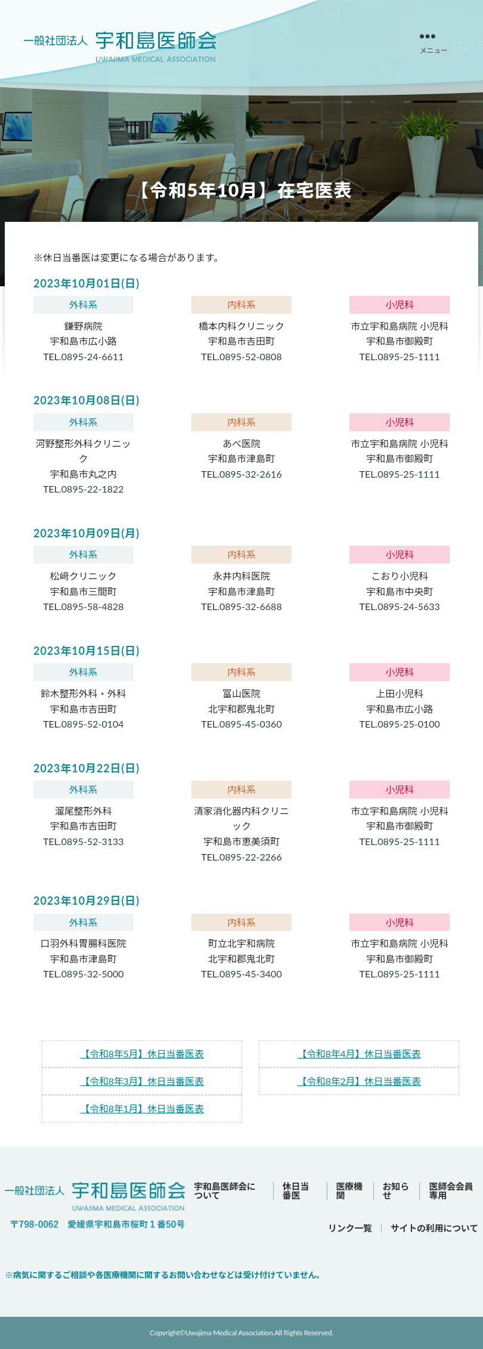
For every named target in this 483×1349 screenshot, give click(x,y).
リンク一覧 (350, 1228)
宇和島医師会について (224, 1191)
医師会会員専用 (451, 1191)
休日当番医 (296, 1191)
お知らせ (396, 1191)
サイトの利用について (434, 1228)
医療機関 (349, 1191)
